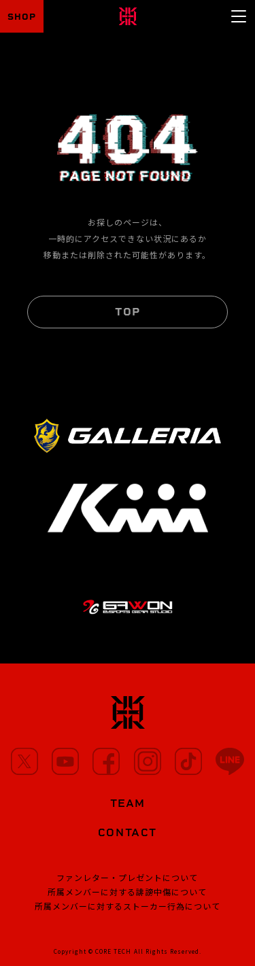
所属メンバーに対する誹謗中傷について (127, 891)
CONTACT (127, 832)
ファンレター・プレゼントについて (127, 877)
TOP (127, 311)
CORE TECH (113, 951)
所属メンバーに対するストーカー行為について (127, 906)
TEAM (127, 803)
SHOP (21, 17)
